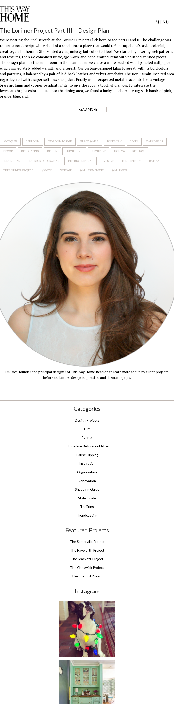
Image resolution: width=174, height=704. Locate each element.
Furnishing (74, 151)
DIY (87, 429)
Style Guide (87, 498)
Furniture (98, 151)
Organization (87, 472)
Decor (8, 151)
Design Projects (87, 420)
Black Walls (89, 141)
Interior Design (80, 161)
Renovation (87, 481)
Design (52, 151)
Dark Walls (154, 141)
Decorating (30, 151)
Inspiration (87, 463)
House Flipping (87, 455)
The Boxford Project (87, 576)
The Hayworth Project (87, 550)
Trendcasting (87, 515)
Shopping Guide (87, 489)
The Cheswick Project (87, 567)
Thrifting (87, 506)
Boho (134, 141)
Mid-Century (131, 161)
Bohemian (114, 141)
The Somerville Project (87, 541)
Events (87, 437)
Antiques (10, 141)
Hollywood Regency (129, 151)
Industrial (11, 161)
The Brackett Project (87, 559)
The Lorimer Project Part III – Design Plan (54, 30)
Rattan (154, 161)
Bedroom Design (60, 141)
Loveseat (107, 161)
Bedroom (32, 141)
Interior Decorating (44, 161)
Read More (88, 109)
